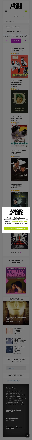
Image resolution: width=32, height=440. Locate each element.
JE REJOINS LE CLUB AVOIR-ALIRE (16, 228)
